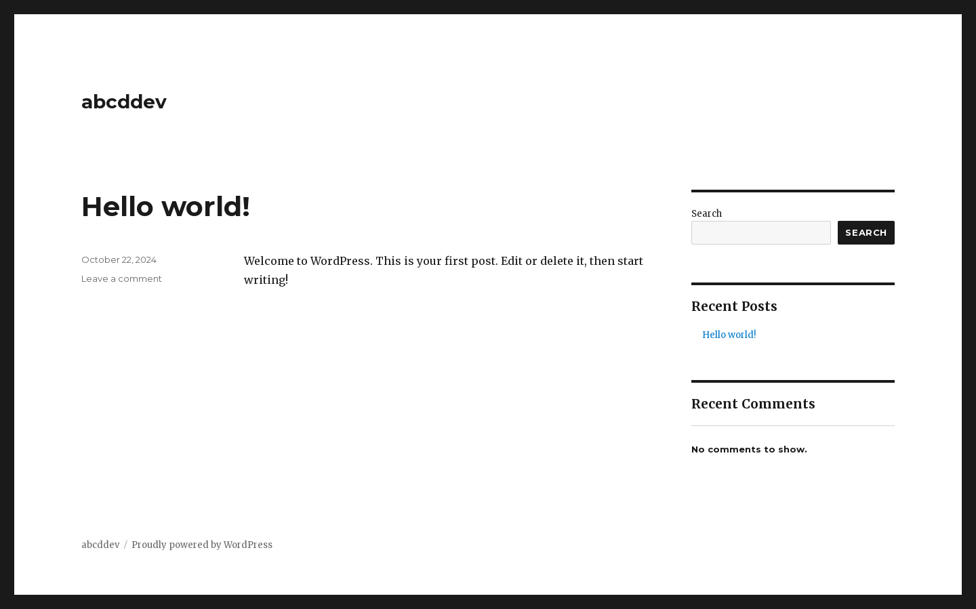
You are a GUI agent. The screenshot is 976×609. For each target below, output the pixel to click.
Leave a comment (121, 278)
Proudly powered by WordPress (201, 545)
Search (706, 213)
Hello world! (165, 206)
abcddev (124, 101)
